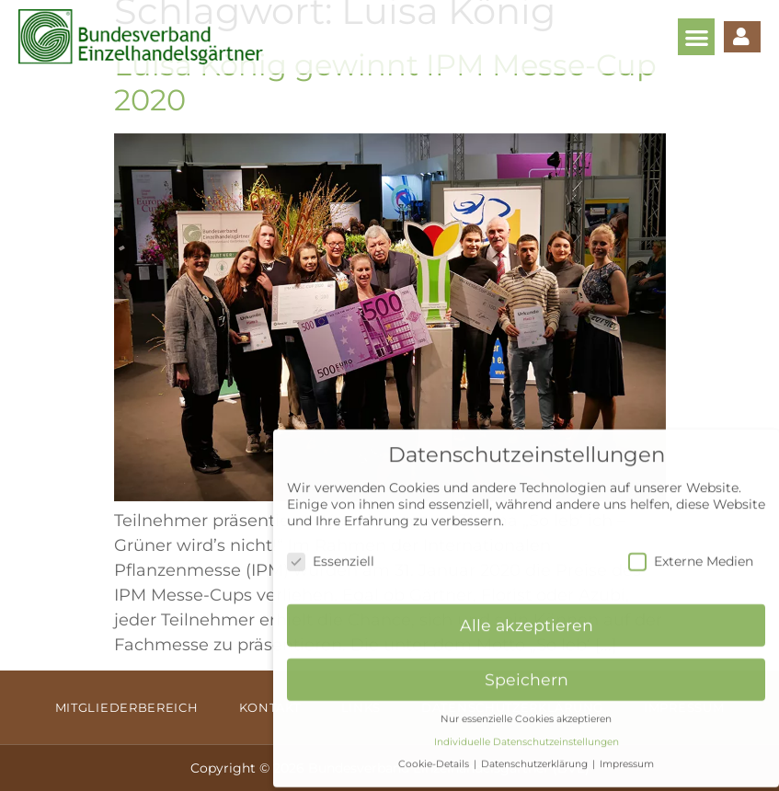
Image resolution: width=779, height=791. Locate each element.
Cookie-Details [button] (435, 756)
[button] (697, 37)
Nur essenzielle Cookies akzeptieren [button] (526, 710)
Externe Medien (690, 553)
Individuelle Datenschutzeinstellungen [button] (526, 733)
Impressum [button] (627, 756)
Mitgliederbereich (127, 707)
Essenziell (330, 553)
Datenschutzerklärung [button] (535, 756)
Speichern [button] (526, 671)
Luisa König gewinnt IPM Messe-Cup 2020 (385, 82)
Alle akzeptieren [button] (526, 616)
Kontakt (270, 707)
